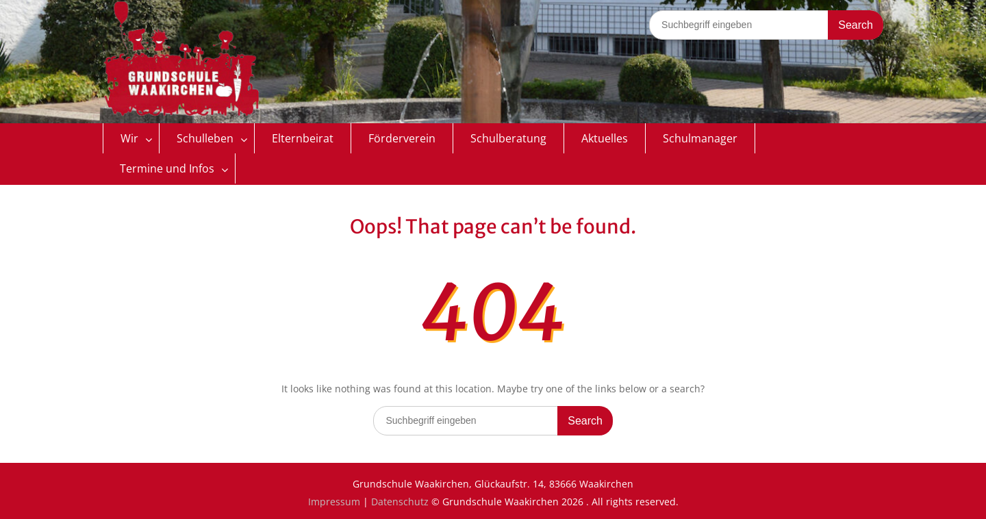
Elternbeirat (302, 138)
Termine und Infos (167, 168)
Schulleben (205, 138)
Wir (129, 138)
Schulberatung (508, 138)
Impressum (334, 501)
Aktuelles (604, 138)
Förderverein (401, 138)
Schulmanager (700, 138)
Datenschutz (400, 501)
